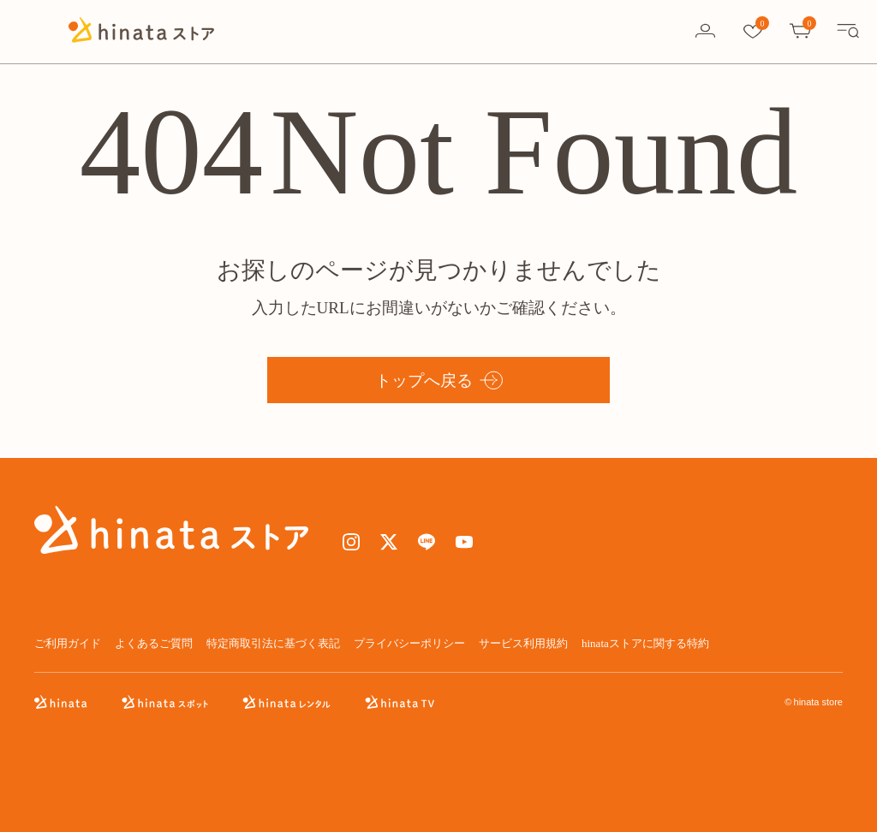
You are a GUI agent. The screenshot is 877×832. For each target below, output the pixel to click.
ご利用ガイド (67, 643)
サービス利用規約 (523, 643)
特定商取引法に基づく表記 (273, 643)
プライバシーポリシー (409, 643)
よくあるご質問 (154, 643)
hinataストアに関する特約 (645, 643)
